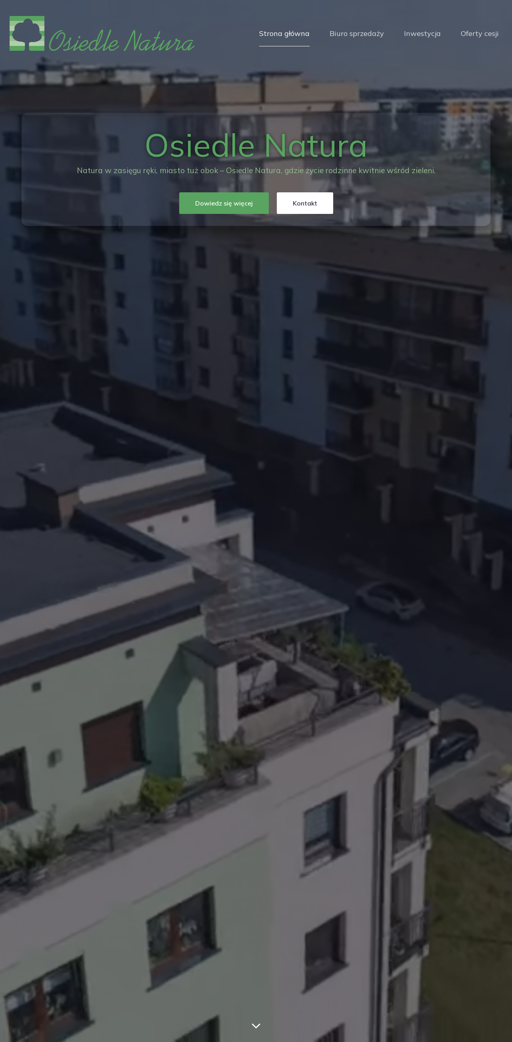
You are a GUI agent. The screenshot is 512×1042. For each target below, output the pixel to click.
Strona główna (284, 33)
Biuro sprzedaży (357, 33)
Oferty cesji (480, 33)
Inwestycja (422, 33)
